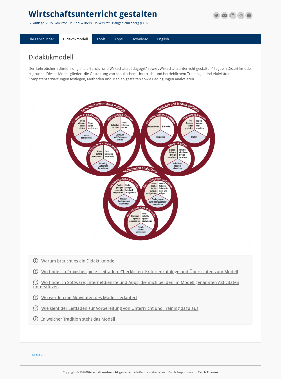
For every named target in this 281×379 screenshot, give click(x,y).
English (163, 39)
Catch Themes (208, 372)
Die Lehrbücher (41, 39)
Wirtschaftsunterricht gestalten (93, 14)
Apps (118, 39)
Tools (101, 39)
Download (139, 39)
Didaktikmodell (75, 39)
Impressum (37, 354)
